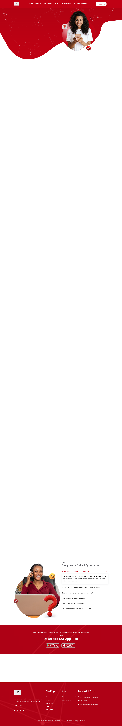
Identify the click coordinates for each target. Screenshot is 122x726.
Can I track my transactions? (84, 603)
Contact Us (101, 4)
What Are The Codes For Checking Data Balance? (84, 588)
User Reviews (66, 4)
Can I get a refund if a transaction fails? (84, 593)
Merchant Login (66, 700)
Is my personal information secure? (84, 571)
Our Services (50, 703)
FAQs (63, 703)
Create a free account (69, 697)
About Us (38, 4)
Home (31, 4)
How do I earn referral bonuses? (84, 598)
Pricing (57, 4)
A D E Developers (69, 721)
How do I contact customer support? (84, 609)
